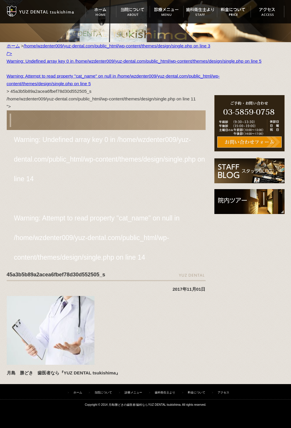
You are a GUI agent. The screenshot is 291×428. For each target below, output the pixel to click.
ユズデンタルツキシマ (46, 11)
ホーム (100, 11)
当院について (133, 11)
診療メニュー (166, 11)
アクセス (267, 11)
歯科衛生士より (200, 11)
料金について (234, 11)
